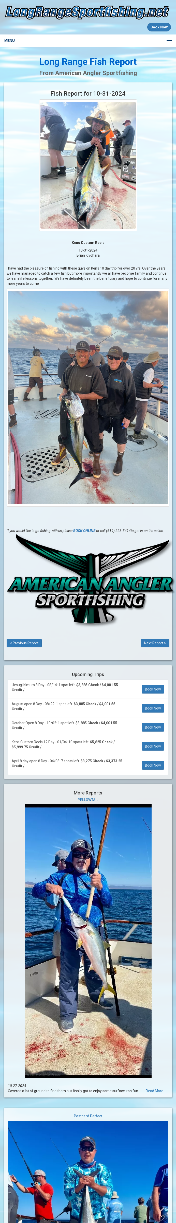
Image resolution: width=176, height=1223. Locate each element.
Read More (154, 1091)
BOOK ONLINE (84, 531)
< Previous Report (24, 643)
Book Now (153, 689)
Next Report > (155, 643)
